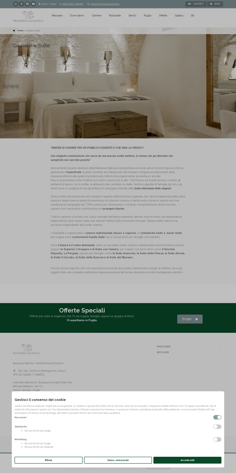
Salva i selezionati (118, 460)
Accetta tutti (188, 460)
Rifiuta (48, 460)
